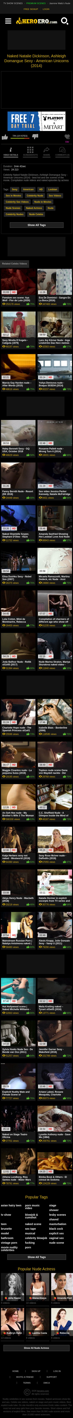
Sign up (36, 1371)
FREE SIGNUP (31, 9)
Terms (27, 1383)
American (28, 189)
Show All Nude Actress (36, 1348)
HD (40, 189)
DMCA (46, 1383)
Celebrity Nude (35, 195)
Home (15, 1371)
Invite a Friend (25, 1377)
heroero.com (43, 1391)
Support (52, 1377)
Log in (57, 1371)
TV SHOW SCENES (13, 3)
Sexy (14, 189)
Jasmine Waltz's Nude (59, 3)
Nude (50, 208)
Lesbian (52, 189)
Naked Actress (34, 208)
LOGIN (46, 9)
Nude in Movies (42, 202)
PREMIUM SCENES (36, 3)
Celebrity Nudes (14, 214)
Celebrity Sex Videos (17, 202)
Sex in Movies (13, 195)
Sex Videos (55, 195)
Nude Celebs (36, 214)
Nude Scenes (13, 208)
